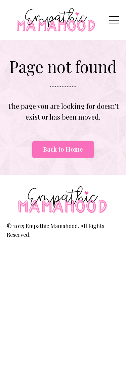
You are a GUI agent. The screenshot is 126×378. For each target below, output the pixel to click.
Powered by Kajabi (63, 252)
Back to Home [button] (63, 149)
